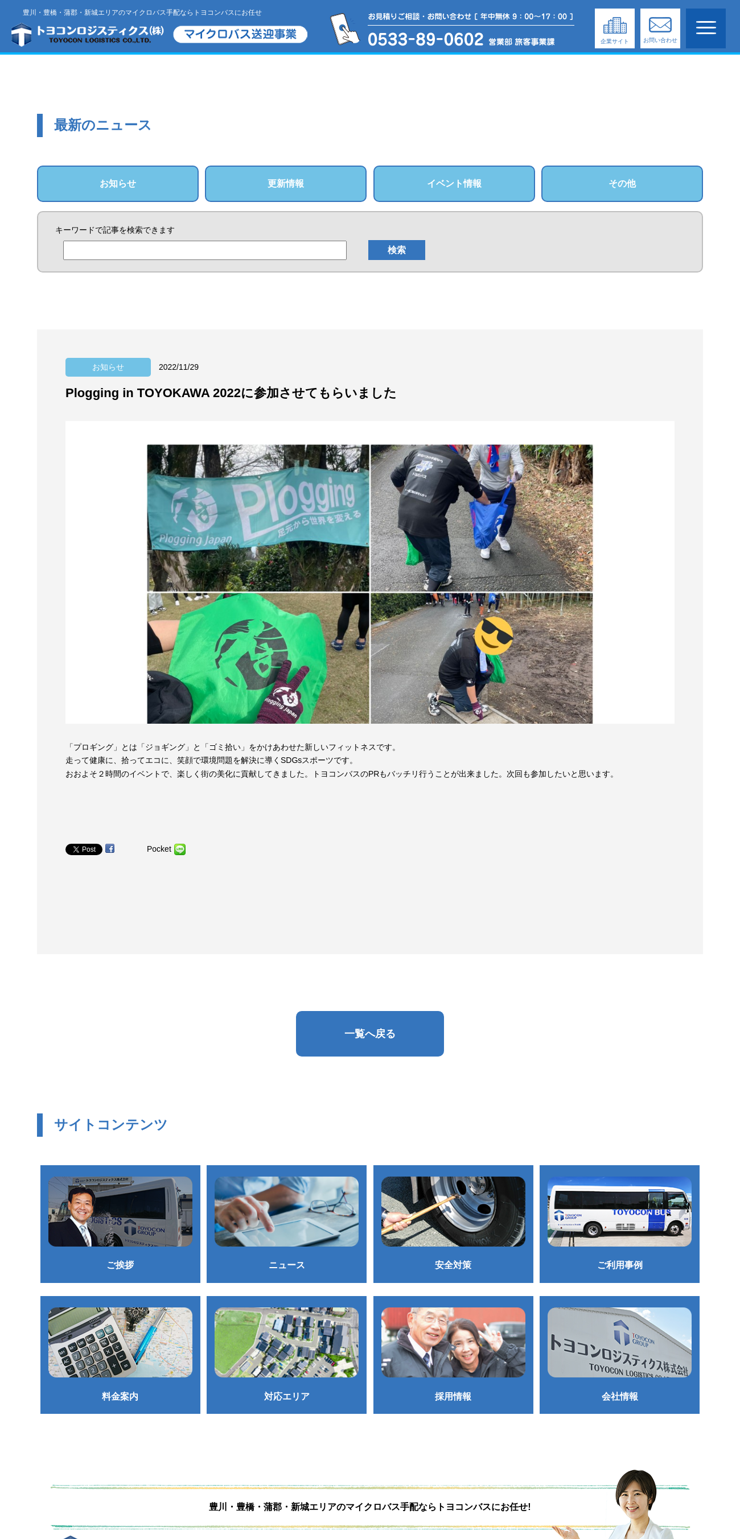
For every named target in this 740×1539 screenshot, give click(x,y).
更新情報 (286, 183)
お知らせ (118, 183)
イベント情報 (454, 183)
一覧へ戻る (370, 1033)
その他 (622, 183)
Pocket (159, 848)
